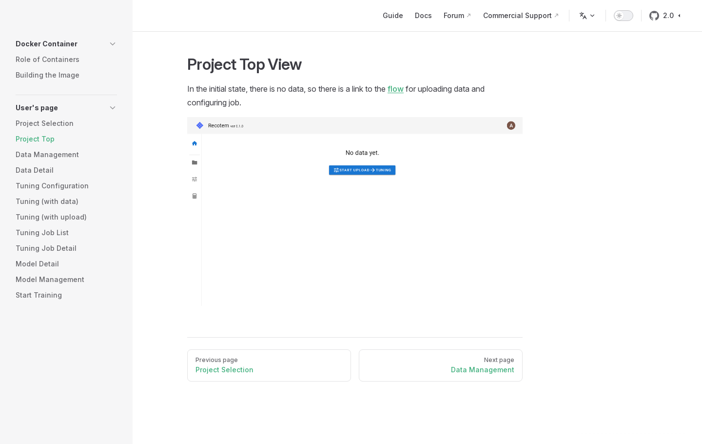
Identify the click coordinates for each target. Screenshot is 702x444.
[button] (66, 44)
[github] (654, 15)
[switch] (623, 15)
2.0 (672, 15)
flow (396, 89)
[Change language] (587, 15)
